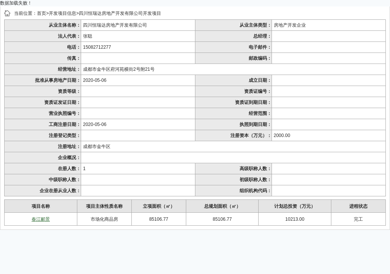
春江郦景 (41, 219)
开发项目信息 (62, 13)
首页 (41, 13)
